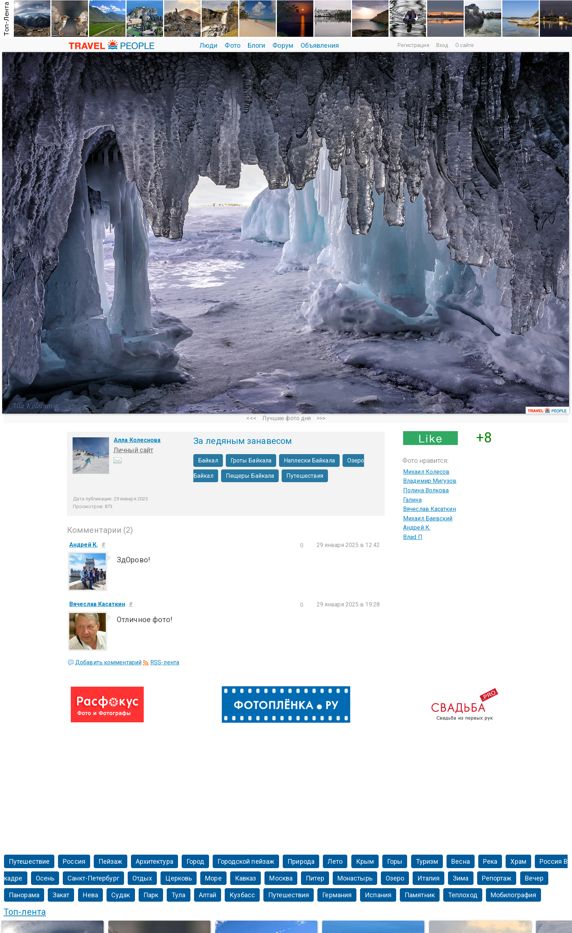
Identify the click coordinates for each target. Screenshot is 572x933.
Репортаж (497, 878)
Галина (412, 499)
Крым (365, 861)
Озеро (395, 878)
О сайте (464, 45)
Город (195, 861)
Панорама (24, 895)
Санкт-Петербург (93, 878)
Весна (460, 861)
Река (490, 861)
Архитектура (154, 861)
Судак (120, 895)
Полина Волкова (426, 490)
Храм (518, 861)
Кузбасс (242, 895)
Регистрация (413, 45)
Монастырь (354, 878)
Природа (300, 861)
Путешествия (304, 475)
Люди (208, 45)
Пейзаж (110, 861)
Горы (394, 861)
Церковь (178, 878)
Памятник (420, 895)
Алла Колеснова (137, 440)
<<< (251, 418)
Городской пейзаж (245, 861)
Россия (74, 861)
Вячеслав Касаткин (429, 508)
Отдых (142, 878)
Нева (90, 895)
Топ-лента (25, 912)
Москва (281, 878)
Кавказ (245, 878)
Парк (150, 895)
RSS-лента (164, 662)
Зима (460, 878)
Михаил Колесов (426, 471)
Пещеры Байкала (250, 475)
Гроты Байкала (251, 460)
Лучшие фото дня (286, 418)
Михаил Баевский (428, 518)
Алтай (208, 895)
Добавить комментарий (108, 662)
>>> (321, 418)
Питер (315, 878)
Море (213, 878)
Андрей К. (416, 527)
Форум (283, 45)
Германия (337, 895)
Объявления (320, 45)
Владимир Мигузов (430, 480)
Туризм (427, 861)
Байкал (208, 460)
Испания (378, 895)
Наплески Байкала (309, 460)
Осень (45, 878)
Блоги (257, 45)
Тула (178, 895)
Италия (428, 878)
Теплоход (463, 895)
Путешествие (29, 861)
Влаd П (412, 537)
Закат (61, 895)
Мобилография (513, 895)
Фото (232, 45)
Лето (335, 861)
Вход (442, 45)
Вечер (534, 878)
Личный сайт (133, 450)
